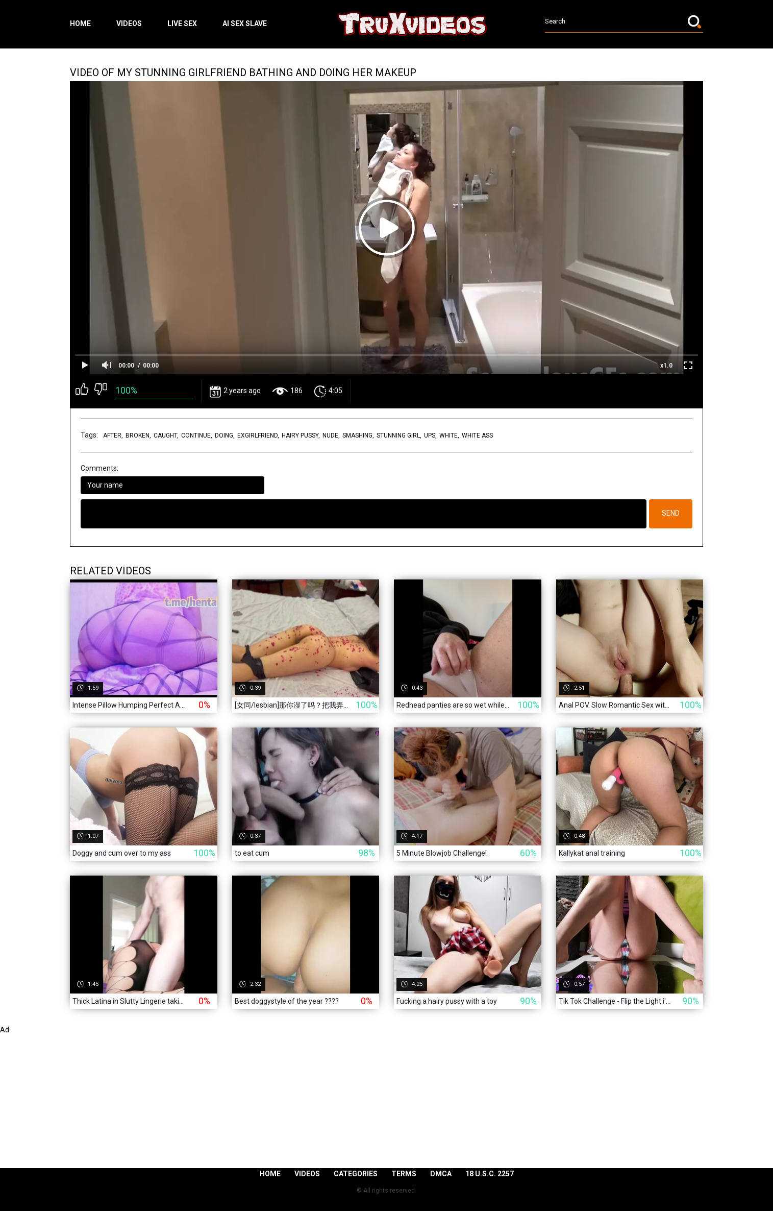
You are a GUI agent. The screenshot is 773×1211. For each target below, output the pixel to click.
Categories (356, 1174)
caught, (166, 435)
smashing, (358, 435)
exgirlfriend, (258, 435)
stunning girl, (399, 435)
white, (449, 435)
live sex (182, 23)
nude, (331, 435)
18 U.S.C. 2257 (489, 1174)
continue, (196, 435)
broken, (138, 435)
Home (80, 23)
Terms (403, 1174)
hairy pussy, (301, 435)
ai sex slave (244, 23)
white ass (477, 435)
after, (113, 435)
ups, (430, 435)
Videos (129, 23)
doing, (225, 435)
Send (671, 513)
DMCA (441, 1174)
